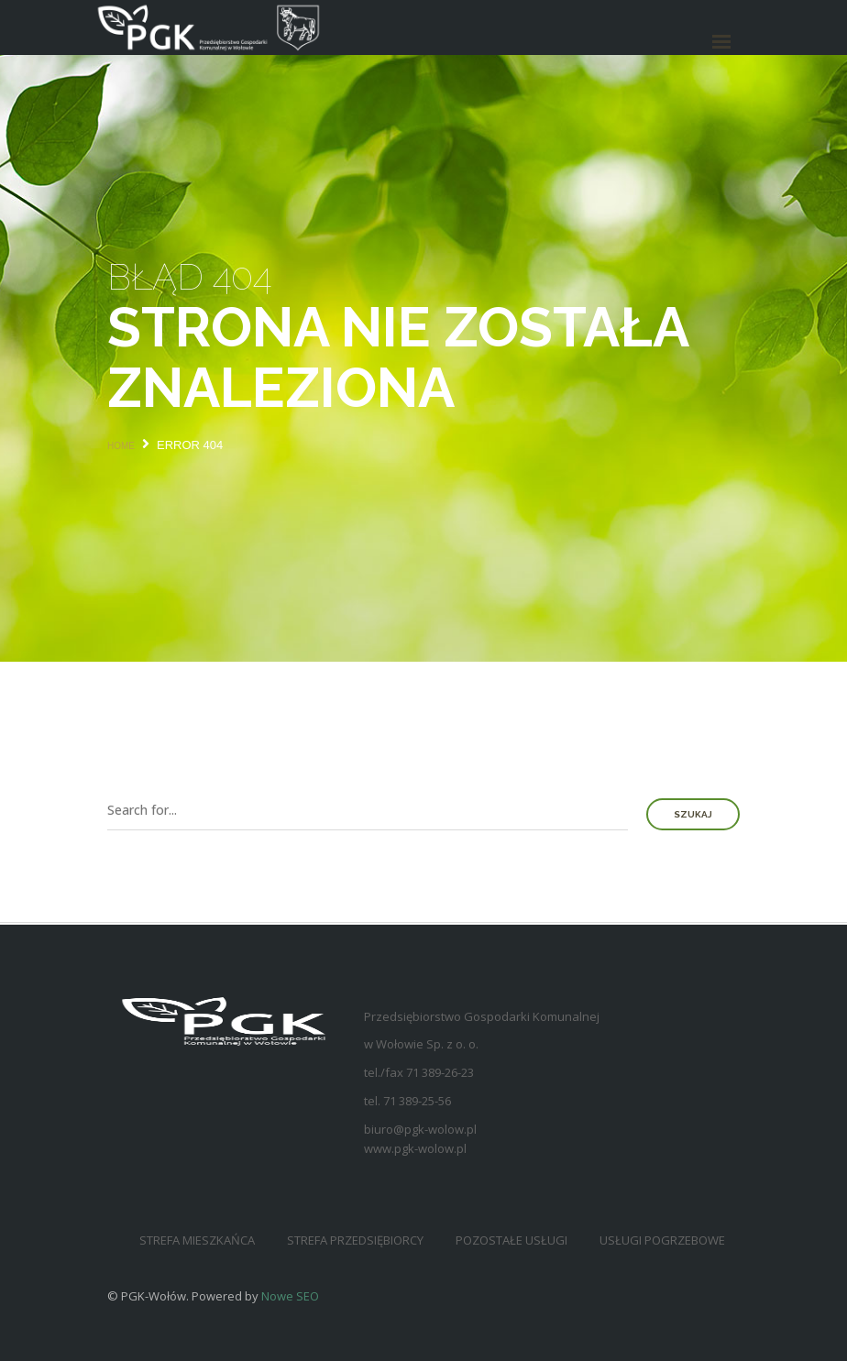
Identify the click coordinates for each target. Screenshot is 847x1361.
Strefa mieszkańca (197, 1240)
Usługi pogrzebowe (662, 1240)
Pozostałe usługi (511, 1240)
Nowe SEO (290, 1296)
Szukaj (693, 814)
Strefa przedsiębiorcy (355, 1240)
